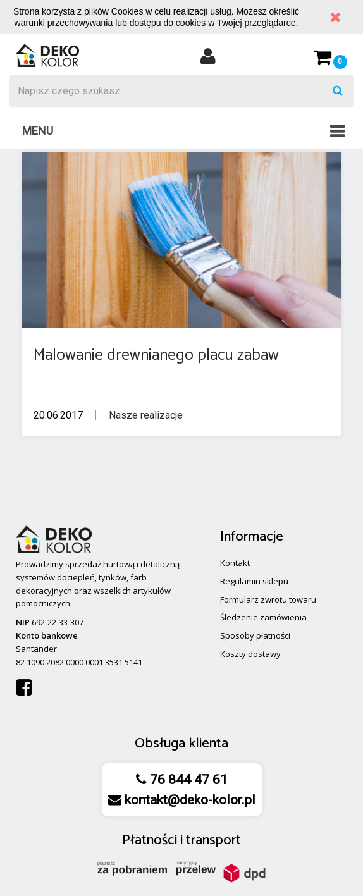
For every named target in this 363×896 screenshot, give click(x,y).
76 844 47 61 (187, 779)
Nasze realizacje (146, 415)
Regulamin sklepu (254, 581)
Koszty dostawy (250, 654)
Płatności (149, 840)
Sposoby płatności (255, 635)
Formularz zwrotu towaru (268, 599)
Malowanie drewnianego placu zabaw (156, 355)
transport (213, 840)
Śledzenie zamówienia (263, 617)
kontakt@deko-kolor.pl (188, 799)
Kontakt (235, 562)
